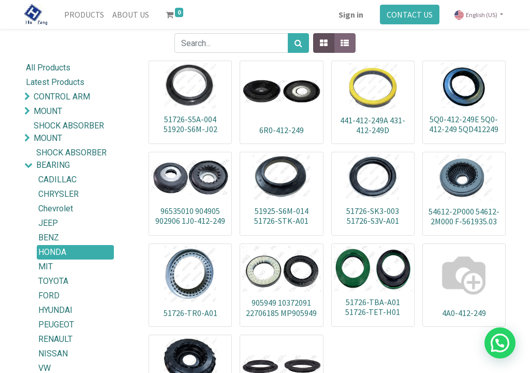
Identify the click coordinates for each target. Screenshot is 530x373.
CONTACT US (410, 14)
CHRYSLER (58, 194)
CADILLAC (57, 179)
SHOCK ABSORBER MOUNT (69, 132)
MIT (45, 266)
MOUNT (48, 111)
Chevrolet (55, 208)
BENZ (48, 237)
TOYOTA (53, 281)
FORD (49, 295)
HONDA (52, 252)
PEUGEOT (56, 324)
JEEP (48, 223)
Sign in (350, 14)
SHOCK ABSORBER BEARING (71, 159)
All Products (48, 68)
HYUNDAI (55, 310)
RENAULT (55, 339)
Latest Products (55, 82)
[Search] (298, 43)
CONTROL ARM (62, 97)
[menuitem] (84, 14)
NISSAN (53, 353)
